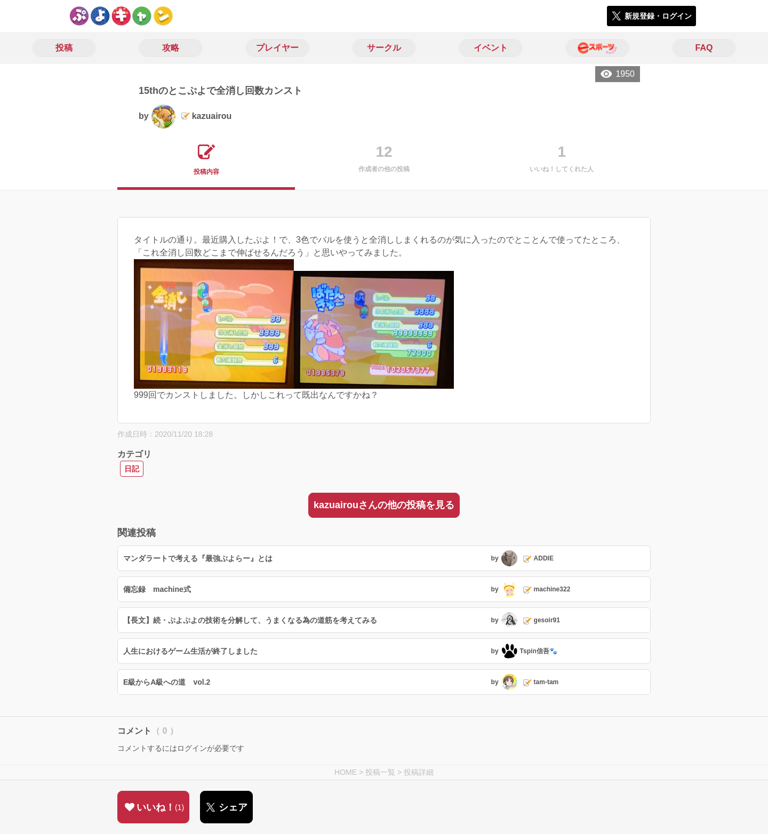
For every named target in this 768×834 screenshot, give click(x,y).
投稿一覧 (380, 772)
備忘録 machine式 (157, 589)
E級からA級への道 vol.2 (166, 682)
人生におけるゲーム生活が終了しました (190, 651)
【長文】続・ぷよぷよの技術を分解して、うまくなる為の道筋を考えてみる (250, 620)
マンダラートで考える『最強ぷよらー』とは (198, 558)
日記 (131, 468)
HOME (345, 772)
